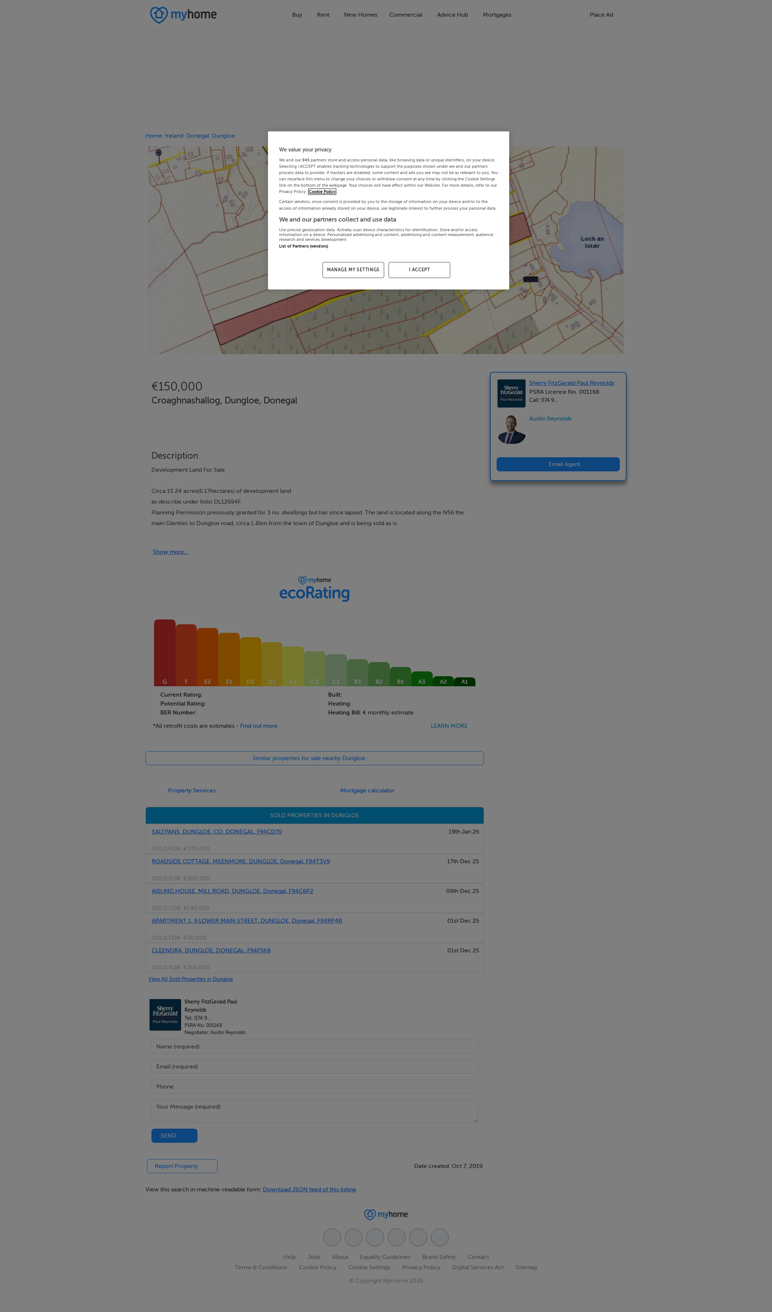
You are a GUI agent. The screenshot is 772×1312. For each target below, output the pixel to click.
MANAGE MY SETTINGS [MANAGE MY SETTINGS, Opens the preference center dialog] (353, 269)
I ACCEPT (419, 269)
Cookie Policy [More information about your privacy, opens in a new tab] (322, 191)
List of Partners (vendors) (303, 246)
